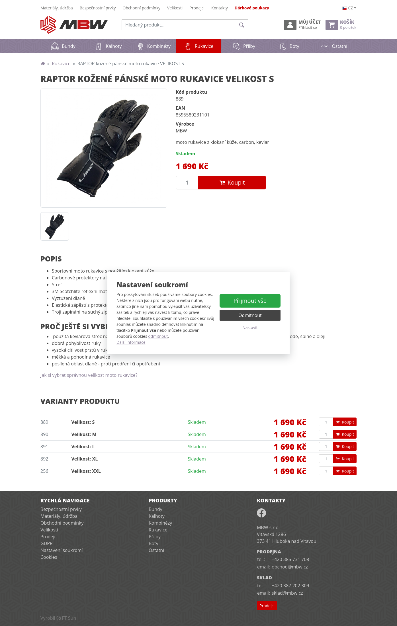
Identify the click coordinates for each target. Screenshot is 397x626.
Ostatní (334, 46)
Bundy (63, 46)
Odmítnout (250, 315)
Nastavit (249, 327)
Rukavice (202, 44)
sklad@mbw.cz (287, 593)
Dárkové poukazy (252, 8)
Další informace (131, 342)
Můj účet (302, 24)
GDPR (46, 543)
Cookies (48, 557)
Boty (289, 46)
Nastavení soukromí (61, 550)
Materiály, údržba (56, 8)
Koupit (232, 182)
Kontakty (219, 8)
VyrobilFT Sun (58, 618)
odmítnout (158, 336)
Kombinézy (153, 46)
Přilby (243, 46)
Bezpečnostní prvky (98, 8)
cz (347, 8)
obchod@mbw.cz (290, 567)
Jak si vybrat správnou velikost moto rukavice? (89, 375)
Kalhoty (108, 46)
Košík (341, 24)
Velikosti (175, 8)
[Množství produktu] (187, 182)
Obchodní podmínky (142, 8)
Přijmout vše (250, 300)
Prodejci (196, 8)
